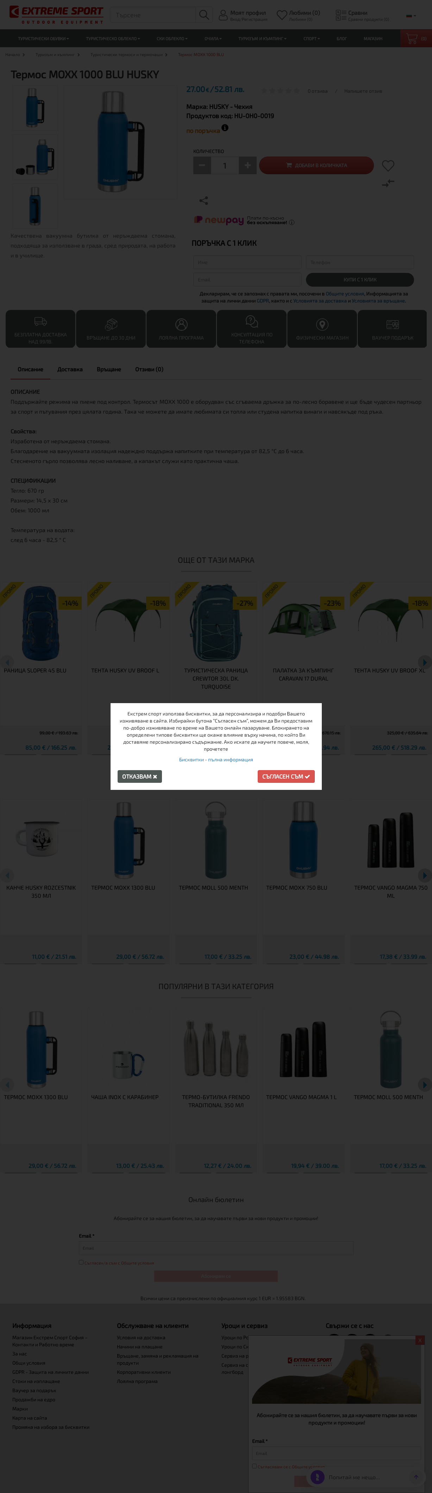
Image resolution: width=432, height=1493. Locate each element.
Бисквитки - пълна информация (216, 759)
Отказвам (139, 776)
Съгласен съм (286, 776)
